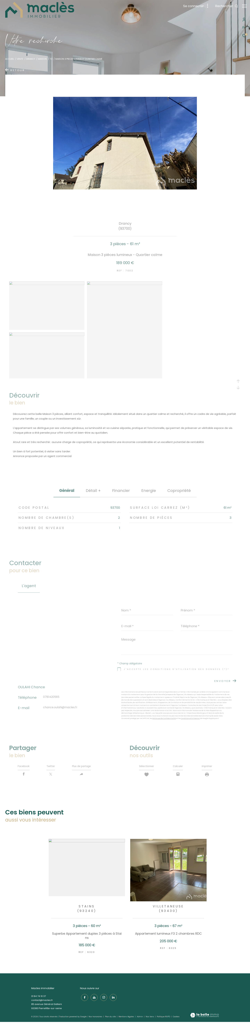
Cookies (176, 1018)
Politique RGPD (163, 1018)
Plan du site (110, 1018)
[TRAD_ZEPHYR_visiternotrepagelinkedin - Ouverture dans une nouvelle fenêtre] (112, 998)
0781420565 (51, 697)
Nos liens (150, 1018)
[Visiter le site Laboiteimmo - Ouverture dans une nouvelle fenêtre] (204, 1016)
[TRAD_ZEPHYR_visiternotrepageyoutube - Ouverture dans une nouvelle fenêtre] (93, 998)
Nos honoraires (96, 1018)
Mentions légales (127, 1018)
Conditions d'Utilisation (190, 718)
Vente (20, 58)
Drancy (30, 58)
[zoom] (46, 284)
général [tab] (66, 490)
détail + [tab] (93, 490)
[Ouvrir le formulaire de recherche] (225, 6)
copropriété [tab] (179, 490)
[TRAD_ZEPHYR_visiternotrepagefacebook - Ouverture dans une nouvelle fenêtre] (83, 998)
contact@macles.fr (42, 1001)
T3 (51, 58)
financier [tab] (121, 490)
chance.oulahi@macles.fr (60, 707)
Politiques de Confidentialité (164, 718)
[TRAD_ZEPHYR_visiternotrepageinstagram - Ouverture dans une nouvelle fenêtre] (102, 998)
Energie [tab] (148, 490)
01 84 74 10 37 (38, 997)
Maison (42, 58)
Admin (140, 1018)
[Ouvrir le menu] (244, 6)
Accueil (9, 58)
